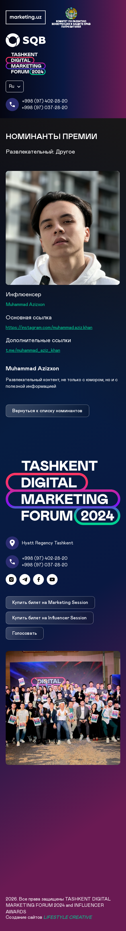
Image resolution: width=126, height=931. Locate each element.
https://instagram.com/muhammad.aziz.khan (49, 327)
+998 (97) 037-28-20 (45, 107)
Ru (11, 86)
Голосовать (24, 633)
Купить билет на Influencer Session (49, 618)
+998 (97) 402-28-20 (45, 101)
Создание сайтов (49, 917)
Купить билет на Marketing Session (50, 602)
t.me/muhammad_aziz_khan (33, 350)
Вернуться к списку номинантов (47, 411)
